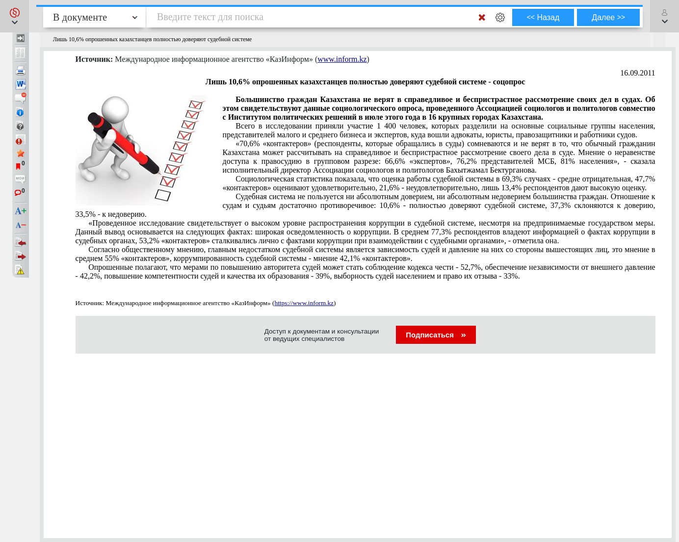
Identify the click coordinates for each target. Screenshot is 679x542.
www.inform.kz (341, 59)
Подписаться (436, 335)
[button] (14, 16)
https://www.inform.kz (304, 303)
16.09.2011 (637, 73)
